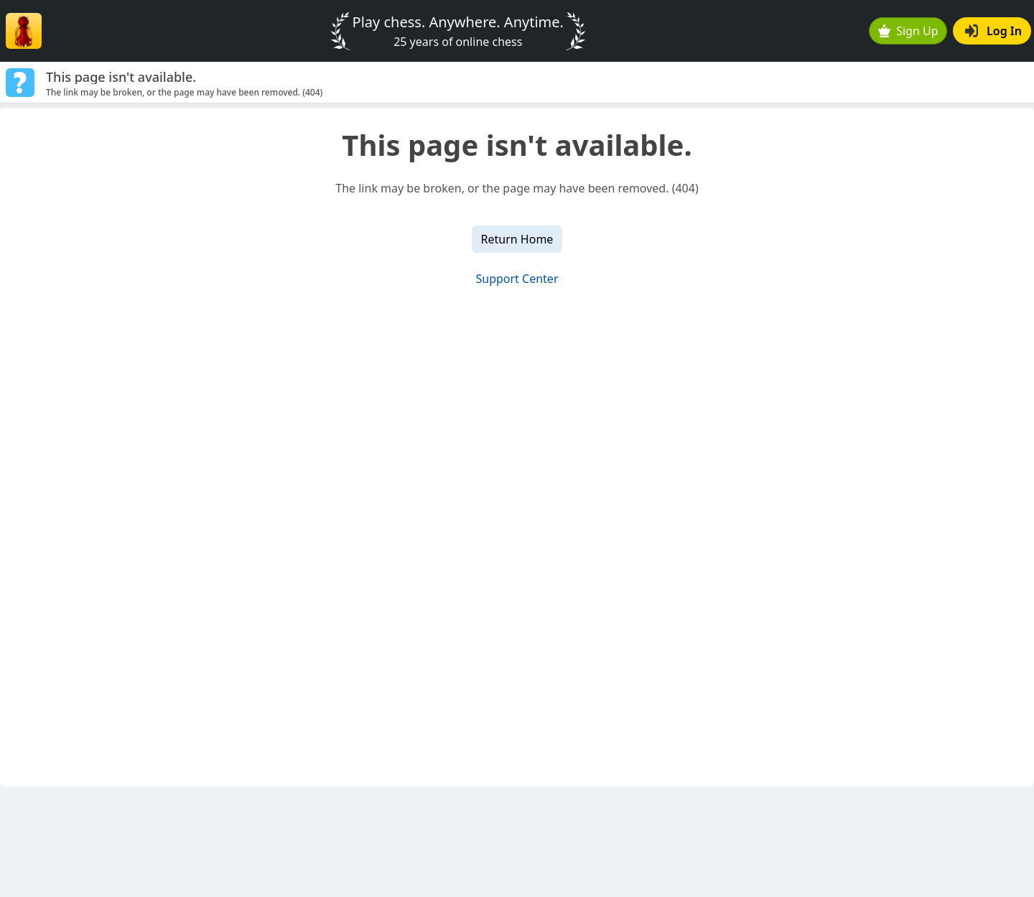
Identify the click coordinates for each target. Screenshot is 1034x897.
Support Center (516, 279)
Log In (993, 31)
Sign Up (908, 31)
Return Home (517, 239)
